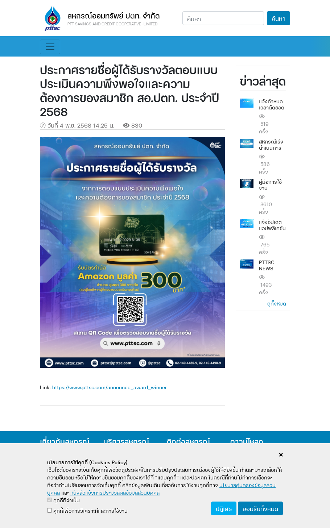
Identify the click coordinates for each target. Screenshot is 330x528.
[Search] (223, 18)
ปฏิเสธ (224, 508)
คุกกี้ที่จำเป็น (63, 499)
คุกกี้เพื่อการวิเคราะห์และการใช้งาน (87, 510)
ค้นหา (278, 18)
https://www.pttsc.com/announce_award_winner (109, 386)
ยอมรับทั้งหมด (260, 508)
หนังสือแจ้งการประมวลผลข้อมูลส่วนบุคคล (115, 492)
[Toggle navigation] (50, 47)
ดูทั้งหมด (276, 303)
